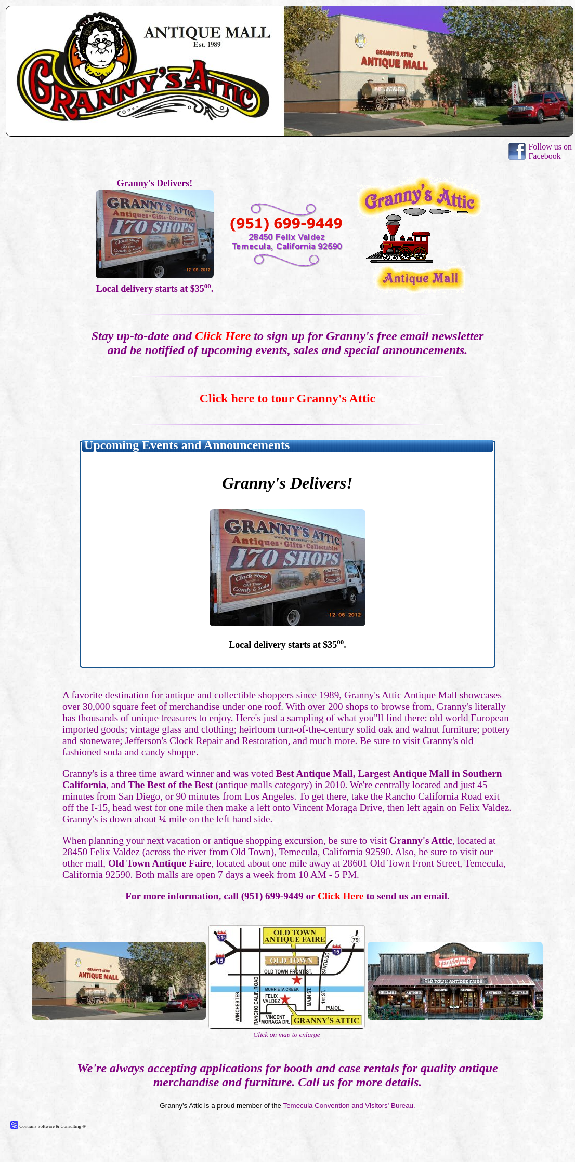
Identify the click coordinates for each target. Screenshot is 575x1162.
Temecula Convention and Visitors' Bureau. (349, 1106)
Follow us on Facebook (550, 151)
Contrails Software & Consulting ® (48, 1126)
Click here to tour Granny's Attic (287, 398)
